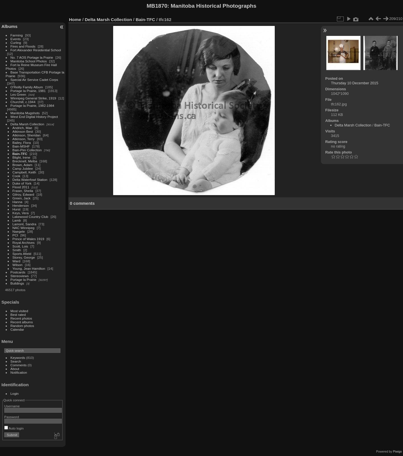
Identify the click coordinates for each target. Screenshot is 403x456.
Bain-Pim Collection (27, 150)
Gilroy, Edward (23, 194)
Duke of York (22, 183)
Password (11, 417)
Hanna (18, 202)
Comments (19, 365)
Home (75, 19)
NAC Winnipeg (23, 228)
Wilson (18, 265)
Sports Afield (22, 253)
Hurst (17, 209)
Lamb (17, 220)
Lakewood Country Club (30, 216)
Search (16, 361)
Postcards (18, 272)
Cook (16, 176)
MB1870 (157, 6)
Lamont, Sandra (24, 224)
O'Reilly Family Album (27, 87)
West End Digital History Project (34, 116)
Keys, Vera (21, 213)
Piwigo (397, 451)
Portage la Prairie (23, 279)
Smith (17, 250)
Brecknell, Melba (25, 161)
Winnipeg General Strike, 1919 (33, 98)
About (15, 369)
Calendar (17, 329)
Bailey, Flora (22, 142)
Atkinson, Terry (24, 139)
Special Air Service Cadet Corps (34, 79)
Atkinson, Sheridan (27, 135)
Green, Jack (21, 198)
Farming (17, 35)
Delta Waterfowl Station (30, 179)
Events (16, 39)
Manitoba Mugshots (25, 113)
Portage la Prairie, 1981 (28, 91)
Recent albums (22, 322)
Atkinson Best (23, 131)
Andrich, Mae (22, 128)
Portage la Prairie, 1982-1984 (32, 105)
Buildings (17, 283)
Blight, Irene (21, 157)
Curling (16, 42)
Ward (17, 261)
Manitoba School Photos (29, 61)
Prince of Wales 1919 (28, 239)
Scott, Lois (20, 246)
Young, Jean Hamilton (29, 268)
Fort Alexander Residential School (36, 50)
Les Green (18, 94)
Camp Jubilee (23, 168)
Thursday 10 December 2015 (354, 83)
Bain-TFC (20, 154)
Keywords (18, 357)
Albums (9, 26)
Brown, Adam (22, 165)
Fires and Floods (23, 46)
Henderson (21, 205)
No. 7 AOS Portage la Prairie (32, 57)
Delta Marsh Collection (27, 124)
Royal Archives (24, 242)
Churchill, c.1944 (23, 102)
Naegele (19, 231)
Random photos (22, 326)
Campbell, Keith (24, 172)
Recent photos (21, 318)
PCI (15, 235)
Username (12, 406)
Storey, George (24, 257)
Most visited (19, 311)
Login (15, 393)
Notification (19, 372)
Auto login (14, 428)
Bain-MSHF (21, 146)
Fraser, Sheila (23, 191)
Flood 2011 (21, 187)
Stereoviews (20, 276)
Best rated (18, 314)
